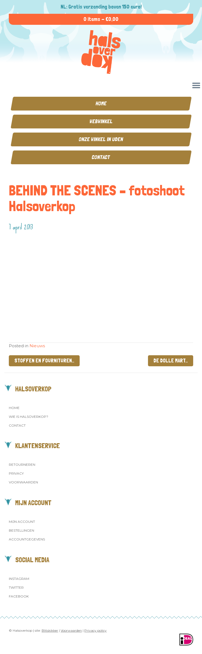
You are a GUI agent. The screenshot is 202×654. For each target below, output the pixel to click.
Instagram (19, 579)
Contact (101, 157)
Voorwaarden (23, 482)
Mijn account (22, 522)
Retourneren (22, 464)
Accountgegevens (27, 539)
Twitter (16, 587)
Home (101, 103)
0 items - (101, 19)
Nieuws (37, 345)
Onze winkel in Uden (101, 139)
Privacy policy (95, 630)
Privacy (16, 473)
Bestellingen (21, 530)
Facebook (19, 596)
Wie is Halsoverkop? (28, 417)
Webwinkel (101, 121)
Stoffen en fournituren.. (44, 360)
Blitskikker (50, 630)
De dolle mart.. (170, 360)
